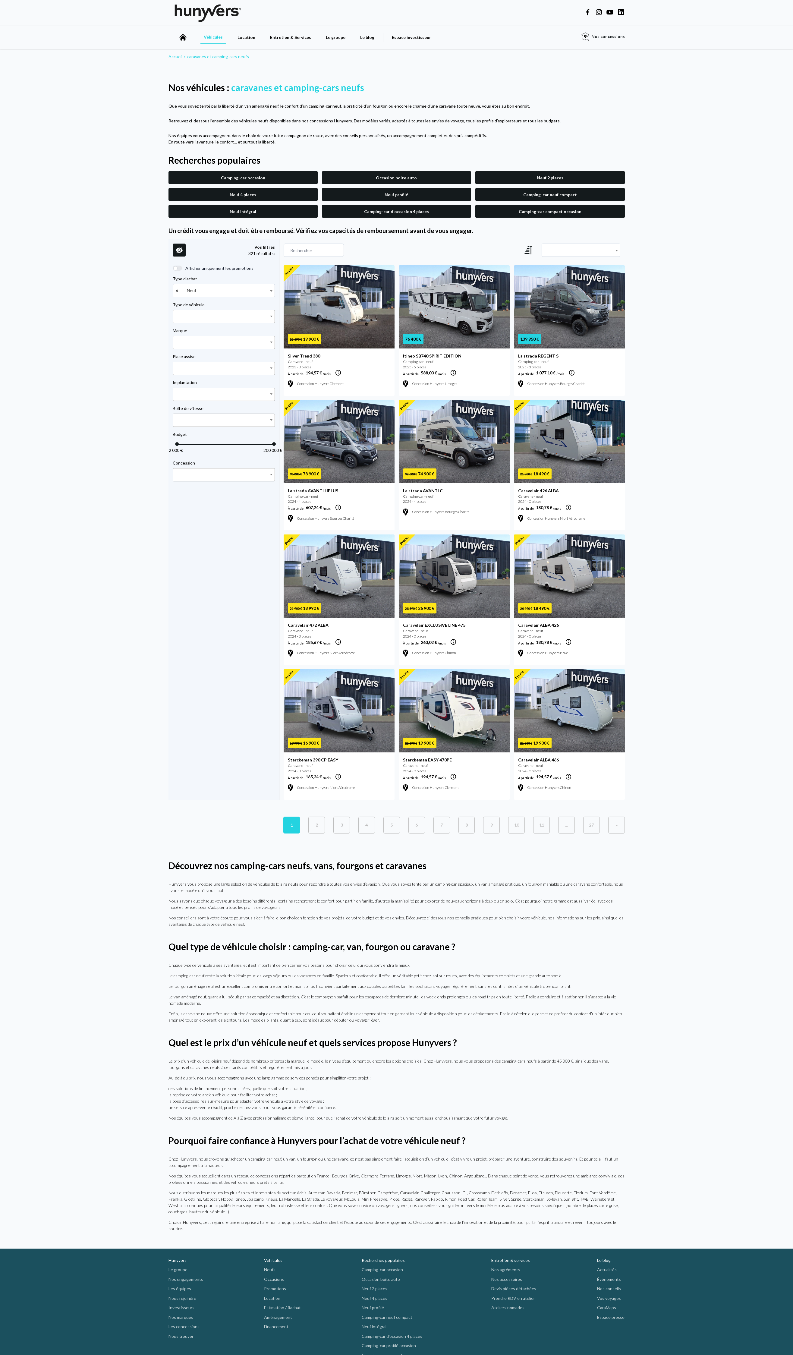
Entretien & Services (290, 37)
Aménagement (278, 1317)
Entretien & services (510, 1260)
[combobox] (224, 290)
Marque (180, 330)
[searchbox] (176, 317)
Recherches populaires (383, 1260)
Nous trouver (181, 1336)
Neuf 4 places (243, 194)
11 (541, 824)
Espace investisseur (411, 37)
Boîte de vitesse (188, 408)
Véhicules (213, 36)
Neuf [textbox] (191, 290)
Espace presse (611, 1317)
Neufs (269, 1269)
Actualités (607, 1269)
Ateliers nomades (507, 1307)
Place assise (184, 356)
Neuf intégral (243, 211)
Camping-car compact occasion (550, 211)
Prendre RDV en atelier (513, 1298)
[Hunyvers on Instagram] (599, 12)
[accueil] (183, 37)
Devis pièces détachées (513, 1288)
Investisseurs (181, 1307)
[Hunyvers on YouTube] (610, 12)
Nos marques (180, 1317)
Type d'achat (185, 278)
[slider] (177, 444)
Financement (276, 1326)
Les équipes (179, 1288)
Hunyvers (177, 1260)
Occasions (274, 1279)
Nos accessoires (506, 1279)
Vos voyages (609, 1298)
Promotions (275, 1288)
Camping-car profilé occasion (389, 1345)
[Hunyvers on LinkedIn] (621, 12)
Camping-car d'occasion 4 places (396, 211)
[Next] (617, 825)
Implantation (185, 382)
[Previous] (591, 825)
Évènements (609, 1279)
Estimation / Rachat (282, 1307)
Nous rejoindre (182, 1298)
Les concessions (184, 1326)
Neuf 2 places (550, 177)
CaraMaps (606, 1307)
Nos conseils (609, 1288)
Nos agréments (505, 1269)
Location (246, 37)
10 (516, 824)
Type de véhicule (189, 304)
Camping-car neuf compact (550, 194)
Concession (184, 462)
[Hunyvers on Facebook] (588, 12)
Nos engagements (185, 1279)
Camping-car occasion (243, 177)
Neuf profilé (396, 194)
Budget (180, 434)
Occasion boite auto (396, 177)
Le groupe (335, 37)
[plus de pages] (566, 825)
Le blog (367, 37)
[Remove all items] (175, 291)
